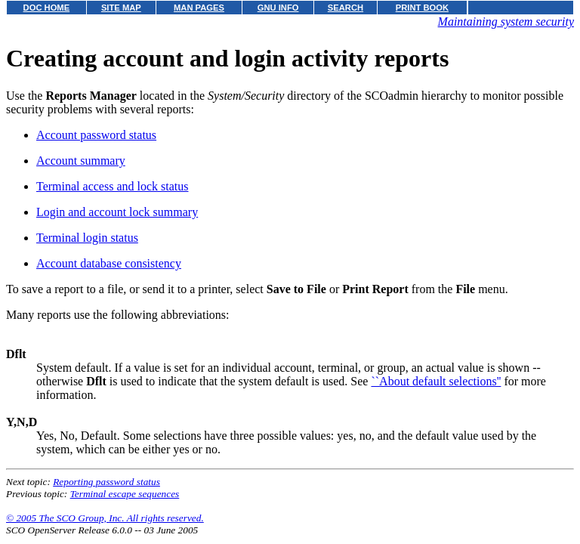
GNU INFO (278, 7)
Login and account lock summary (117, 212)
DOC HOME (46, 7)
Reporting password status (106, 481)
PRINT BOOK (422, 7)
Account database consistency (108, 263)
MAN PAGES (199, 7)
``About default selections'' (436, 381)
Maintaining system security (506, 21)
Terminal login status (87, 237)
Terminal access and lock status (112, 186)
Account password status (96, 134)
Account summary (80, 160)
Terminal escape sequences (125, 493)
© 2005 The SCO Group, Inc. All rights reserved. (105, 518)
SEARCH (345, 7)
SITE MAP (121, 7)
